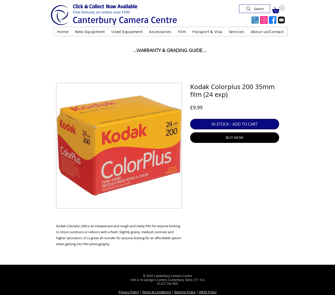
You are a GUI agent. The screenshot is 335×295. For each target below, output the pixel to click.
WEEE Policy (208, 292)
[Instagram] (264, 20)
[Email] (281, 20)
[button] (278, 9)
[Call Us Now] (255, 20)
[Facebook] (272, 20)
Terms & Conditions (156, 292)
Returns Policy (185, 292)
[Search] (254, 9)
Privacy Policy (129, 292)
